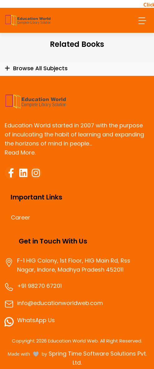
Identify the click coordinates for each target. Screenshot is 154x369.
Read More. (20, 152)
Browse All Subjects (40, 68)
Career (20, 217)
